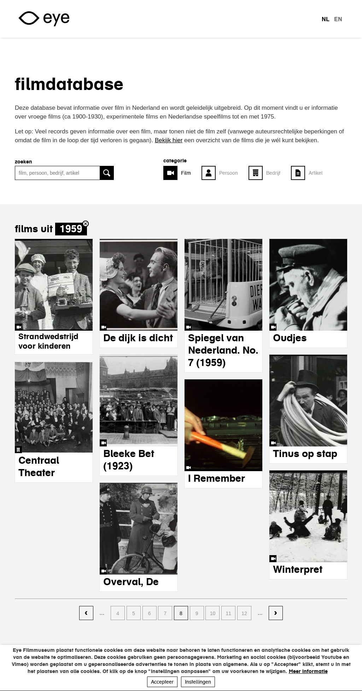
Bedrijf (273, 173)
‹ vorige (86, 613)
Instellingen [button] (198, 682)
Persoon (228, 173)
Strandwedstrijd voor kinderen (48, 341)
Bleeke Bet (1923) (128, 459)
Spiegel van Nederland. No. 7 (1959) (223, 350)
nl (325, 19)
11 (228, 613)
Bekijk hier (168, 140)
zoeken (23, 161)
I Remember (216, 478)
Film (186, 173)
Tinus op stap (305, 453)
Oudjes (290, 337)
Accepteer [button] (162, 682)
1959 (71, 229)
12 (244, 613)
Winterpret (297, 569)
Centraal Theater (38, 466)
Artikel (316, 173)
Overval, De (131, 581)
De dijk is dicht (138, 337)
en (338, 19)
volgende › (275, 613)
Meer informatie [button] (308, 671)
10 (213, 613)
